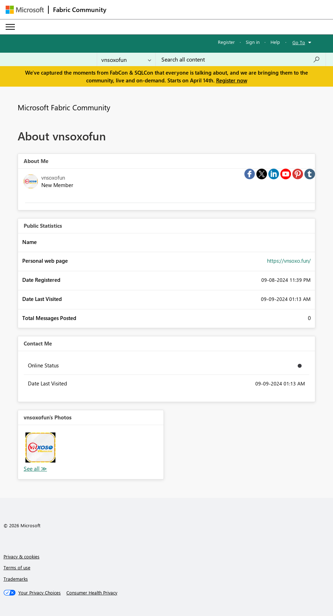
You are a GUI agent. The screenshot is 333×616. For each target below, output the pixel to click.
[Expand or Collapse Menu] (10, 26)
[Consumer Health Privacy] (91, 592)
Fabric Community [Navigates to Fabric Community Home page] (79, 9)
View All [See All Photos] (35, 469)
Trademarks (16, 579)
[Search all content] (240, 59)
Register (226, 42)
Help (275, 42)
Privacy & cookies (22, 556)
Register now (231, 80)
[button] (40, 447)
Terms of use (17, 567)
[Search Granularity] (126, 59)
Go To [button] (298, 42)
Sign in (253, 42)
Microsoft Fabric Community (64, 107)
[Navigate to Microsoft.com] (25, 10)
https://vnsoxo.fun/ (289, 260)
